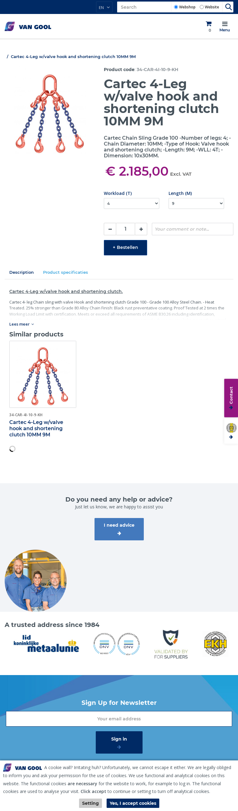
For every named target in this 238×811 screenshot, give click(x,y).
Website (212, 7)
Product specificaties (65, 272)
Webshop (187, 7)
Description (21, 272)
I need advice (119, 525)
